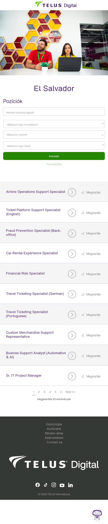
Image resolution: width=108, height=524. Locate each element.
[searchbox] (21, 134)
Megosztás (93, 192)
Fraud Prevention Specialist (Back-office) (33, 232)
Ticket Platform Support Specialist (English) (33, 211)
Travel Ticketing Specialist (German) (35, 293)
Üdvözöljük (54, 424)
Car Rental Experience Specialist (32, 253)
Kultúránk (54, 429)
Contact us (54, 442)
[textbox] (53, 124)
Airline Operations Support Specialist (35, 191)
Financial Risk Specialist (25, 273)
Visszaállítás (54, 164)
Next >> (70, 392)
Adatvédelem (54, 437)
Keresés (54, 156)
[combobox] (54, 124)
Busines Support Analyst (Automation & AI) (36, 354)
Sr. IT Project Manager (24, 375)
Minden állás (54, 433)
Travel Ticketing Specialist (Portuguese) (27, 313)
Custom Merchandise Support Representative (30, 334)
